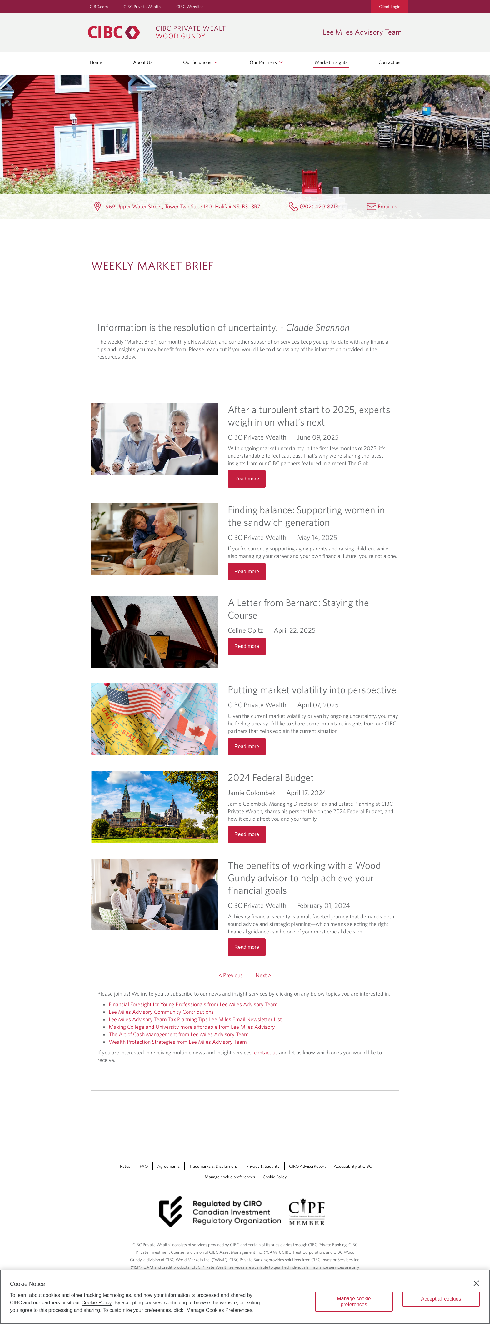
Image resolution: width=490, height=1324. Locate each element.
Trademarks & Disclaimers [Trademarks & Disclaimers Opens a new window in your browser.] (213, 1166)
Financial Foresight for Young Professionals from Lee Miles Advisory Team (193, 1004)
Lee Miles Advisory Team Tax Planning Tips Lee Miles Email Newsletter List (195, 1019)
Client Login (389, 6)
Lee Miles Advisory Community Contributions (161, 1011)
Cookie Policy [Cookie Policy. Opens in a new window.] (97, 1302)
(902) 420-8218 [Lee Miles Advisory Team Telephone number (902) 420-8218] (319, 206)
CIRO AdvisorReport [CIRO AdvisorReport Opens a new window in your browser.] (307, 1166)
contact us (266, 1052)
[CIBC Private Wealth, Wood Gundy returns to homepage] (202, 32)
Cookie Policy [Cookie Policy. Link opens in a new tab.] (275, 1176)
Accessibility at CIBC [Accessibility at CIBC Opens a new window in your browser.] (353, 1166)
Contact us (389, 62)
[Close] (476, 1283)
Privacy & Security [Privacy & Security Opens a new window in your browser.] (263, 1166)
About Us (142, 62)
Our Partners (267, 62)
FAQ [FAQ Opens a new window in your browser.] (144, 1166)
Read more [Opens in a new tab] (246, 478)
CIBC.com (99, 6)
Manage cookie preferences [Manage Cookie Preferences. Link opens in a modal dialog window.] (230, 1176)
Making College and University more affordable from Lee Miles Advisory (192, 1026)
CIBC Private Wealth (142, 6)
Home (96, 62)
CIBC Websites (189, 6)
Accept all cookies (441, 1299)
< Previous (231, 975)
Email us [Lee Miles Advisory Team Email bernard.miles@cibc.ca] (387, 206)
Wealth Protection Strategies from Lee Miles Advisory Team (178, 1041)
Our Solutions (201, 62)
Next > (263, 975)
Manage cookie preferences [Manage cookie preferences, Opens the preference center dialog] (354, 1301)
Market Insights (331, 62)
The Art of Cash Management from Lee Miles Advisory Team (179, 1034)
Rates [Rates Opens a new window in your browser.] (125, 1166)
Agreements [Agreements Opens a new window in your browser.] (168, 1166)
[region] (245, 1297)
